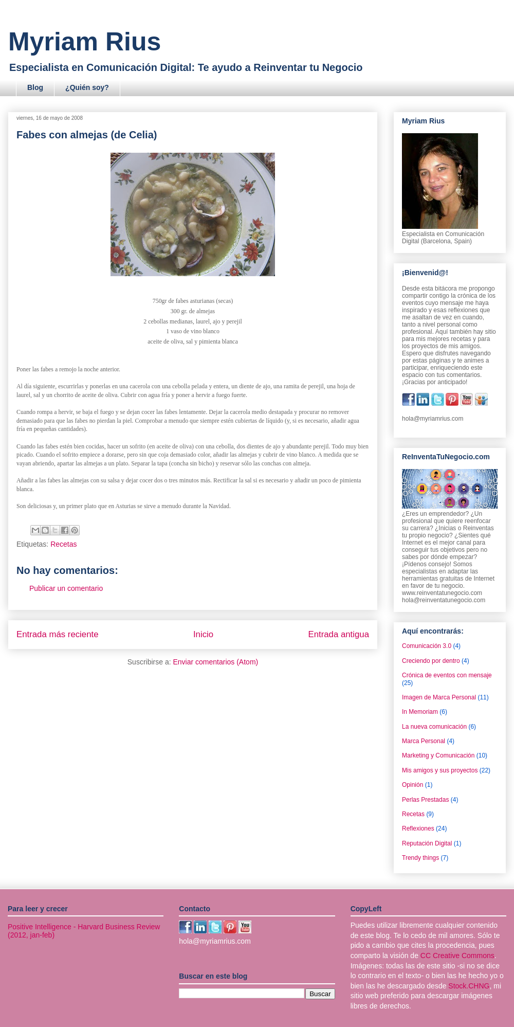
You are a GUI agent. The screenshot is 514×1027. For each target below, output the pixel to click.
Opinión (412, 784)
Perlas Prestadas (425, 799)
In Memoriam (420, 711)
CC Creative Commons (457, 955)
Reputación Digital (427, 843)
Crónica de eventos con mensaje (447, 675)
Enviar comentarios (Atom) (215, 662)
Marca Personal (423, 741)
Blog (35, 87)
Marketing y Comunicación (438, 755)
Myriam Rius (84, 41)
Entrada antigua (339, 634)
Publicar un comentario (66, 588)
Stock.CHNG (468, 986)
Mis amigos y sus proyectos (440, 770)
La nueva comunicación (434, 726)
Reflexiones (418, 828)
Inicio (203, 634)
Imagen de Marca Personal (439, 697)
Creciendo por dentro (431, 660)
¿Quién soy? (87, 87)
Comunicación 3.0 (426, 646)
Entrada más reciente (57, 634)
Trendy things (420, 857)
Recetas (63, 544)
